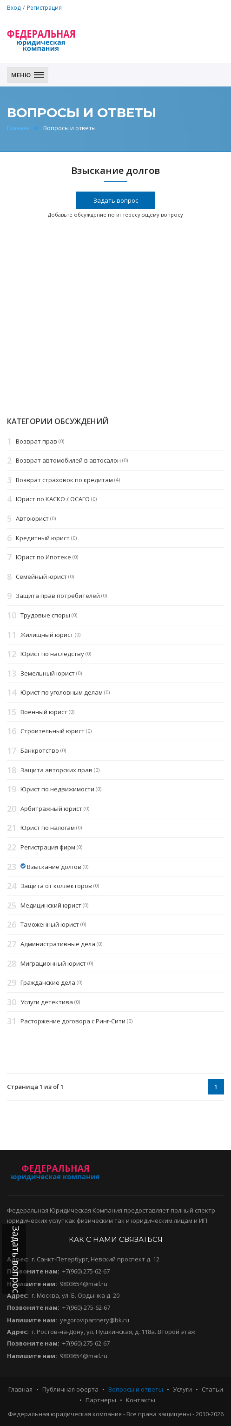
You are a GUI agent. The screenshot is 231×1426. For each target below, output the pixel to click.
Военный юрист (43, 712)
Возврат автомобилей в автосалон (68, 460)
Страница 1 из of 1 (35, 1086)
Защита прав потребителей (58, 596)
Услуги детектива (46, 1002)
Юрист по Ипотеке (43, 557)
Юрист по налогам (47, 828)
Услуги (182, 1389)
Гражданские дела (47, 982)
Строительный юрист (52, 731)
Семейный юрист (41, 576)
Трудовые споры (45, 615)
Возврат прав (36, 441)
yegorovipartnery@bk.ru (94, 1320)
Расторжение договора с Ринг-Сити (72, 1021)
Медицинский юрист (50, 905)
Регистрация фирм (47, 847)
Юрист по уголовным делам (61, 693)
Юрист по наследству (52, 654)
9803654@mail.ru (83, 1284)
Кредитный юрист (43, 538)
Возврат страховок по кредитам (64, 480)
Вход (13, 8)
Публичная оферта (70, 1389)
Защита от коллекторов (56, 886)
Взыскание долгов (54, 866)
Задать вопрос (115, 200)
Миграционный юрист (53, 963)
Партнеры (101, 1400)
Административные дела (57, 944)
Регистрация (44, 8)
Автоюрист (32, 518)
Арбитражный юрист (51, 808)
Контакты (140, 1400)
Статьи (212, 1389)
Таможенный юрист (49, 925)
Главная (18, 128)
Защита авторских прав (56, 770)
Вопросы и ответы (135, 1389)
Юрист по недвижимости (57, 789)
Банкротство (39, 750)
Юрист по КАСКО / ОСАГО (53, 499)
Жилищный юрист (46, 634)
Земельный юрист (47, 673)
